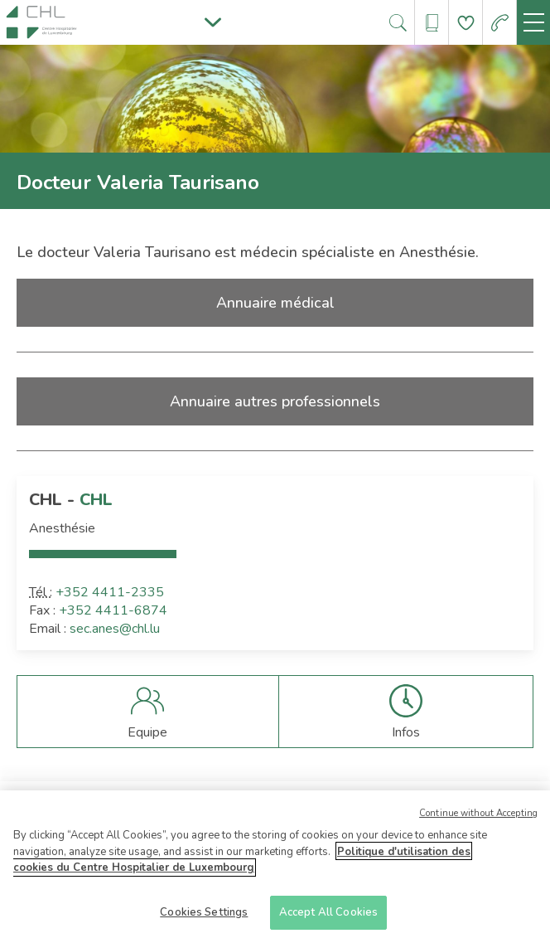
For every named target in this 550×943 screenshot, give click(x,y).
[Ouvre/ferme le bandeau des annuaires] (432, 23)
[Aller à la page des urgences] (500, 23)
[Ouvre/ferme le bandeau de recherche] (398, 23)
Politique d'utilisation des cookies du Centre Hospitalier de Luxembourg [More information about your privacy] (241, 865)
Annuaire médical (275, 303)
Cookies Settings (204, 918)
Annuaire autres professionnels (275, 401)
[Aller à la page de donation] (466, 23)
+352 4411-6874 (113, 610)
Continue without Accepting (478, 819)
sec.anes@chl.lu (115, 628)
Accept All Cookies (328, 918)
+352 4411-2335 (109, 592)
